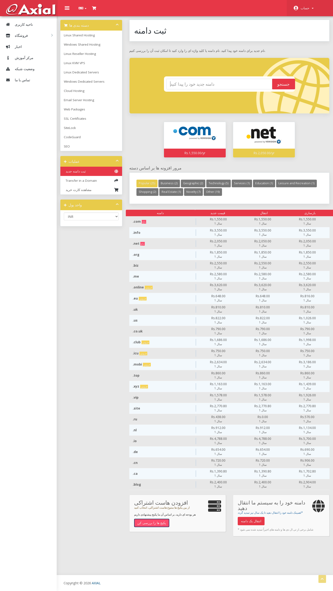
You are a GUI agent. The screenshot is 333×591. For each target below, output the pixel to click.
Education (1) (266, 187)
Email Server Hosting (83, 103)
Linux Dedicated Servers (86, 76)
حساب (307, 8)
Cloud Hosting (78, 94)
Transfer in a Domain (94, 184)
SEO (71, 150)
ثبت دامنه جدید (94, 175)
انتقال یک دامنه (250, 524)
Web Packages (79, 113)
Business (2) (171, 187)
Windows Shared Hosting (86, 48)
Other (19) (257, 195)
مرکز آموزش (17, 57)
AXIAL (97, 583)
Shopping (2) (191, 195)
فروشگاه (27, 35)
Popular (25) (149, 187)
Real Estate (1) (215, 195)
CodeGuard (76, 140)
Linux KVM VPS (79, 66)
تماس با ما (16, 79)
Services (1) (244, 187)
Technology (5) (221, 187)
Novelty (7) (238, 195)
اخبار (12, 46)
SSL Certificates (79, 122)
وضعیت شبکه (18, 68)
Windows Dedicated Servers (88, 85)
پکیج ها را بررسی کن (154, 526)
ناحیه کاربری (17, 24)
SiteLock (74, 131)
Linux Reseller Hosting (84, 57)
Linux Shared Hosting (83, 39)
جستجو (278, 88)
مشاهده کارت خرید (94, 193)
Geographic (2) (196, 187)
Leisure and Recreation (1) (159, 195)
